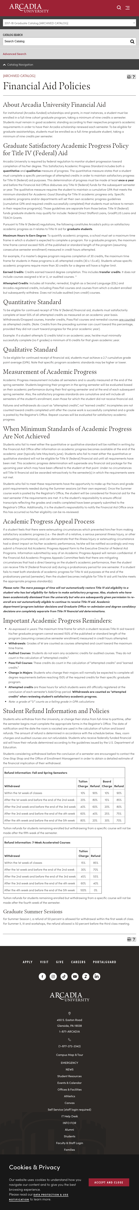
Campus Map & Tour (69, 1055)
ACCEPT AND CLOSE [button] (108, 1182)
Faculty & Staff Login (69, 1142)
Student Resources (69, 1076)
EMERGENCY (69, 1062)
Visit (44, 962)
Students (69, 1136)
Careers (78, 962)
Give (60, 962)
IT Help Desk (69, 1116)
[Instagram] (53, 976)
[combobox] (69, 22)
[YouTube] (75, 976)
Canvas (70, 1102)
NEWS (69, 1069)
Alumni (69, 1129)
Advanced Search (14, 54)
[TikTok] (64, 976)
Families (69, 1149)
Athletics (69, 1096)
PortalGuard (104, 962)
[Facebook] (42, 976)
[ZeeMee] (85, 976)
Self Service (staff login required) (69, 1109)
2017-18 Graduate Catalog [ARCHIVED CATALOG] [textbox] (36, 23)
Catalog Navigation (20, 64)
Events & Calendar (69, 1082)
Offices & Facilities (70, 1089)
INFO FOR (69, 1122)
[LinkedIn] (96, 976)
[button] (119, 8)
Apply (28, 962)
